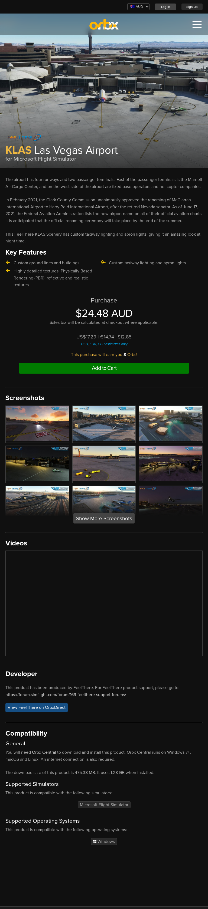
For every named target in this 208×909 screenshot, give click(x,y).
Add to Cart (104, 368)
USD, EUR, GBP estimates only (104, 344)
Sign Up (192, 7)
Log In (165, 7)
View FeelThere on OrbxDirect (37, 707)
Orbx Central (44, 752)
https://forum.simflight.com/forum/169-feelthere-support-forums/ (65, 694)
